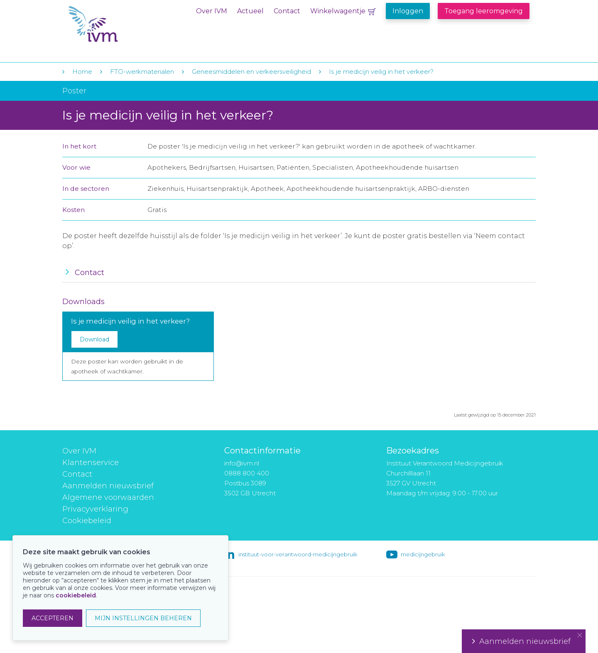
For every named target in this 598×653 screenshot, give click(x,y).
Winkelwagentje (337, 11)
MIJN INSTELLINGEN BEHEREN (143, 618)
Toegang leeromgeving (483, 11)
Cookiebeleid (86, 520)
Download (94, 339)
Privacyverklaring (95, 509)
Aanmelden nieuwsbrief (108, 485)
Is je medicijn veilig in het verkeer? (381, 72)
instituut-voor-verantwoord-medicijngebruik (297, 554)
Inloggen (407, 11)
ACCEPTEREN (53, 618)
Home (82, 72)
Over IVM (211, 11)
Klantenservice (90, 462)
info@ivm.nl (241, 463)
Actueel (250, 11)
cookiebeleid (76, 595)
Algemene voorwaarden (108, 497)
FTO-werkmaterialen (142, 72)
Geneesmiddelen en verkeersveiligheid (251, 72)
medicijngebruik (423, 554)
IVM (119, 24)
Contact (287, 11)
